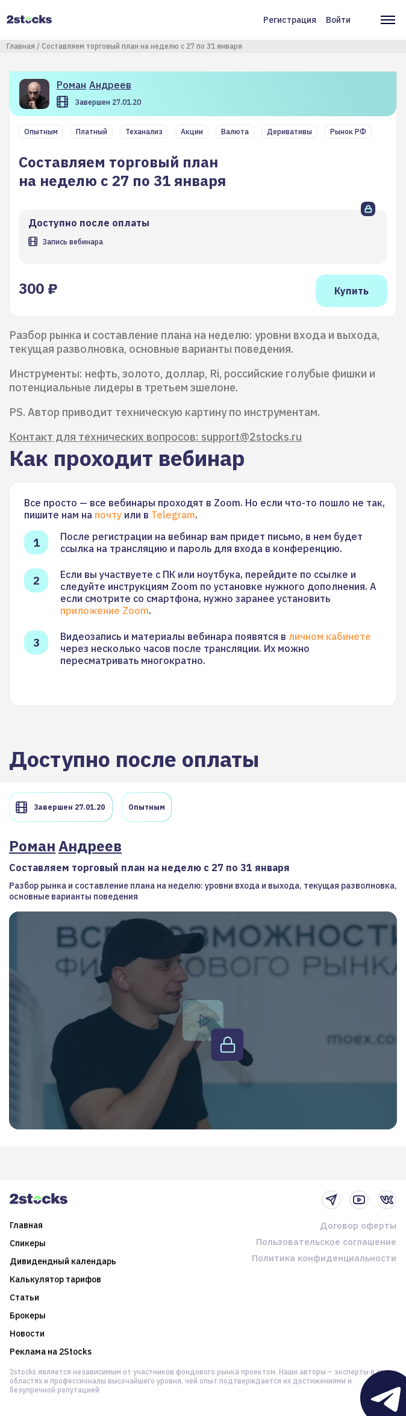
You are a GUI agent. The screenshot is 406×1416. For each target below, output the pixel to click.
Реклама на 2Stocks (51, 1351)
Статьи (24, 1297)
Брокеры (28, 1315)
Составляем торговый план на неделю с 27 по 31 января (142, 46)
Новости (27, 1333)
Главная (21, 46)
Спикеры (28, 1243)
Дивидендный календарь (63, 1261)
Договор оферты (358, 1225)
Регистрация (289, 19)
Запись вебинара (72, 241)
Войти (338, 19)
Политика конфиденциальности (324, 1258)
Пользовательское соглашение (326, 1241)
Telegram (173, 515)
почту (108, 515)
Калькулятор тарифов (55, 1279)
